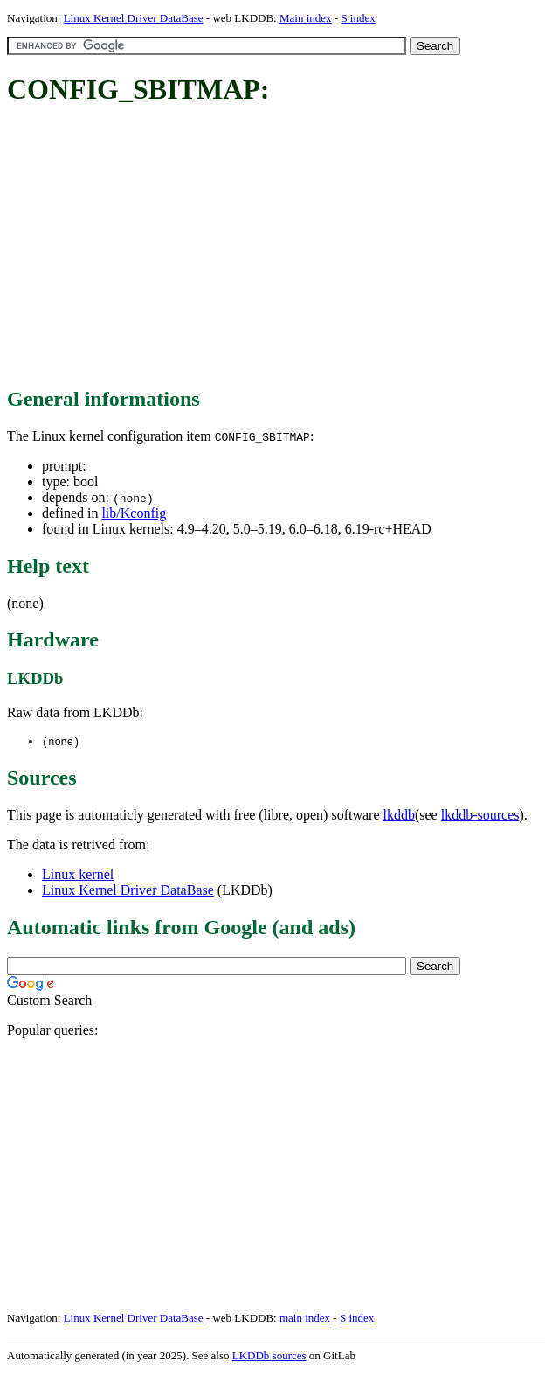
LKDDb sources (269, 1356)
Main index (305, 17)
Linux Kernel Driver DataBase (134, 17)
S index (358, 17)
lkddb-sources (480, 815)
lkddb (399, 815)
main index (304, 1318)
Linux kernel (78, 875)
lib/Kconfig (133, 513)
